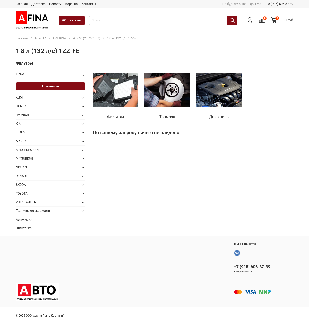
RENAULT (22, 176)
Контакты (88, 4)
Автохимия (24, 219)
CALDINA (59, 38)
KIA (18, 124)
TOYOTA (40, 38)
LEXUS (20, 132)
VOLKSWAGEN (26, 202)
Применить (50, 86)
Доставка (38, 4)
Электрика (24, 228)
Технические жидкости (33, 211)
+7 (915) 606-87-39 (252, 266)
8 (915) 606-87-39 (280, 4)
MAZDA (21, 141)
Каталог (71, 20)
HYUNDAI (22, 115)
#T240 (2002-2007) (86, 38)
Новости (55, 4)
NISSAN (21, 167)
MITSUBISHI (24, 158)
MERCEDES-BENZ (28, 150)
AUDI (19, 98)
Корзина (71, 4)
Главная (22, 4)
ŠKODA (21, 185)
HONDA (21, 106)
